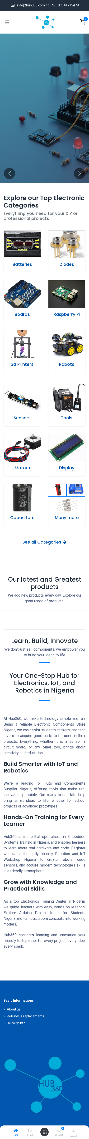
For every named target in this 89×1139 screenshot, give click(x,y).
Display (66, 468)
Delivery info (16, 1023)
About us (13, 1009)
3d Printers (22, 364)
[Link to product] (22, 244)
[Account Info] (73, 1131)
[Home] (16, 1131)
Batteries (22, 264)
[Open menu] (45, 1132)
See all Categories (45, 542)
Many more (67, 517)
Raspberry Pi (67, 314)
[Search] (30, 1131)
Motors (22, 468)
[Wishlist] (59, 1131)
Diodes (67, 264)
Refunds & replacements (25, 1016)
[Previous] (9, 173)
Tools (66, 418)
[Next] (79, 173)
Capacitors (22, 517)
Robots (66, 364)
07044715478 (68, 5)
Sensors (22, 418)
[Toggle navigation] (7, 22)
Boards (22, 314)
